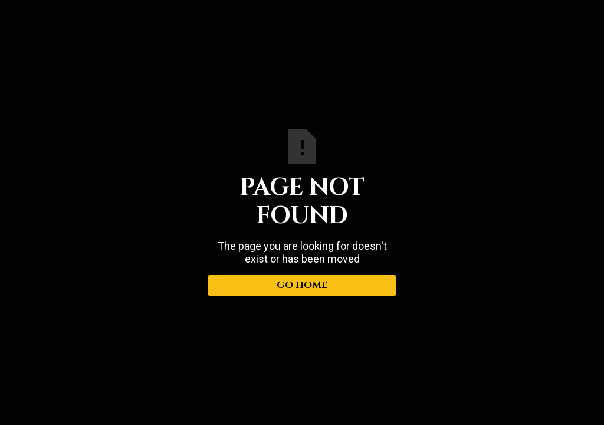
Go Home (302, 285)
